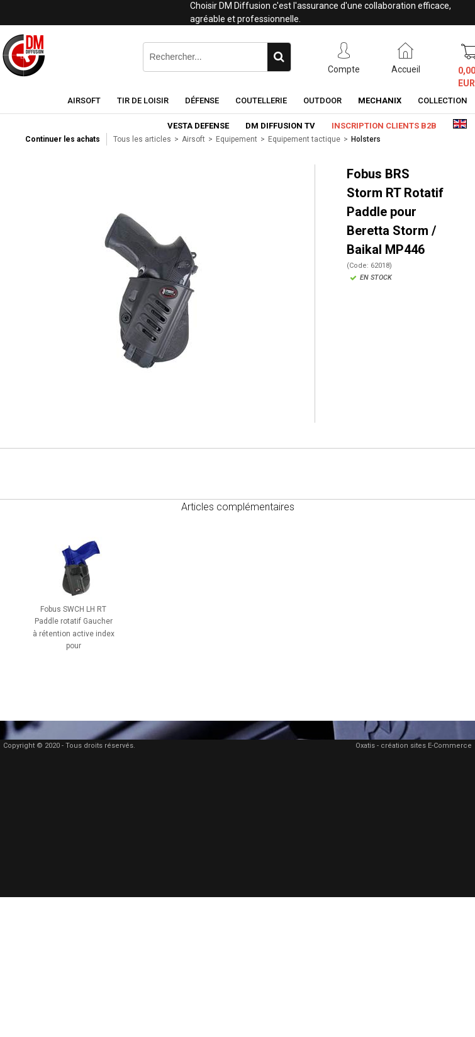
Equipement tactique (304, 139)
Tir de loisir (143, 100)
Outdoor (322, 100)
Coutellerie (261, 100)
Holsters (366, 139)
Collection (442, 100)
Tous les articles (142, 139)
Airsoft (84, 100)
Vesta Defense (198, 125)
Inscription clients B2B (384, 125)
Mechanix (379, 100)
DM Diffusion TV (280, 125)
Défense (202, 100)
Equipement (236, 139)
